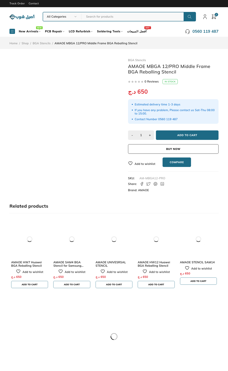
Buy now (173, 149)
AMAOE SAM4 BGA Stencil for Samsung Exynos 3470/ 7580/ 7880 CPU (71, 267)
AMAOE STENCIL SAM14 (197, 262)
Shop (25, 43)
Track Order (17, 3)
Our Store (21, 334)
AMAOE (143, 190)
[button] (29, 284)
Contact (34, 3)
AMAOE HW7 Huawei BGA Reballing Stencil (26, 263)
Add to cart (188, 135)
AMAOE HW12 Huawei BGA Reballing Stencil (154, 263)
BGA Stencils (42, 43)
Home (13, 43)
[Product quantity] (141, 135)
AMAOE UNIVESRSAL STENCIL (111, 263)
